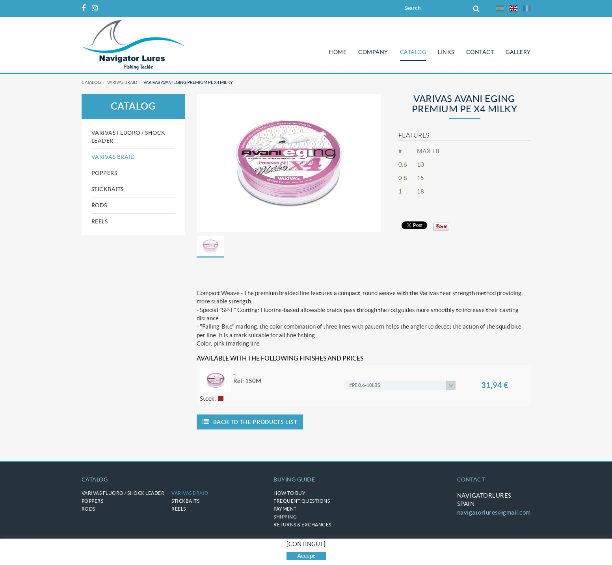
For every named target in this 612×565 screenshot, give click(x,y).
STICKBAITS (107, 189)
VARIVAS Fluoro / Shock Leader (128, 137)
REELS (99, 221)
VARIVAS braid (122, 82)
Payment (285, 508)
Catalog (91, 82)
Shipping (285, 516)
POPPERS (104, 173)
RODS (99, 205)
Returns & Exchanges (302, 524)
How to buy (289, 493)
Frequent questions (301, 501)
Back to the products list (250, 421)
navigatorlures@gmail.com (494, 512)
